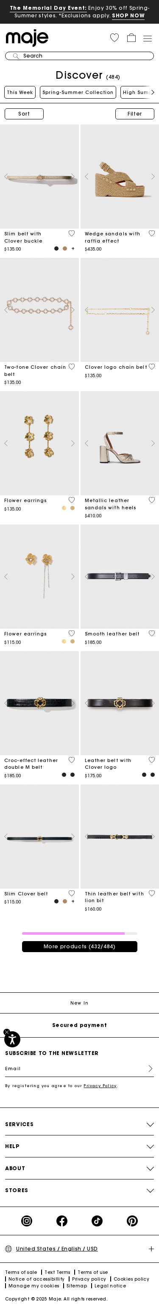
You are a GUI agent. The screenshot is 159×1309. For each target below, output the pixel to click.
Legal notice (110, 1286)
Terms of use (93, 1272)
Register (147, 1068)
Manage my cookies (33, 1286)
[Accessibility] (12, 1039)
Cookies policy (131, 1279)
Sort (24, 113)
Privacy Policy (100, 1085)
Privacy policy (89, 1279)
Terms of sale (21, 1272)
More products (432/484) (80, 946)
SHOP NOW (128, 15)
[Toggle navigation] (147, 38)
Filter (135, 113)
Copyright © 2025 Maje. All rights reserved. (56, 1299)
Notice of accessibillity (36, 1279)
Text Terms (57, 1272)
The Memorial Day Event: (48, 8)
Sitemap (77, 1286)
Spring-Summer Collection (78, 92)
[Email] (79, 1068)
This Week (20, 92)
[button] (114, 37)
